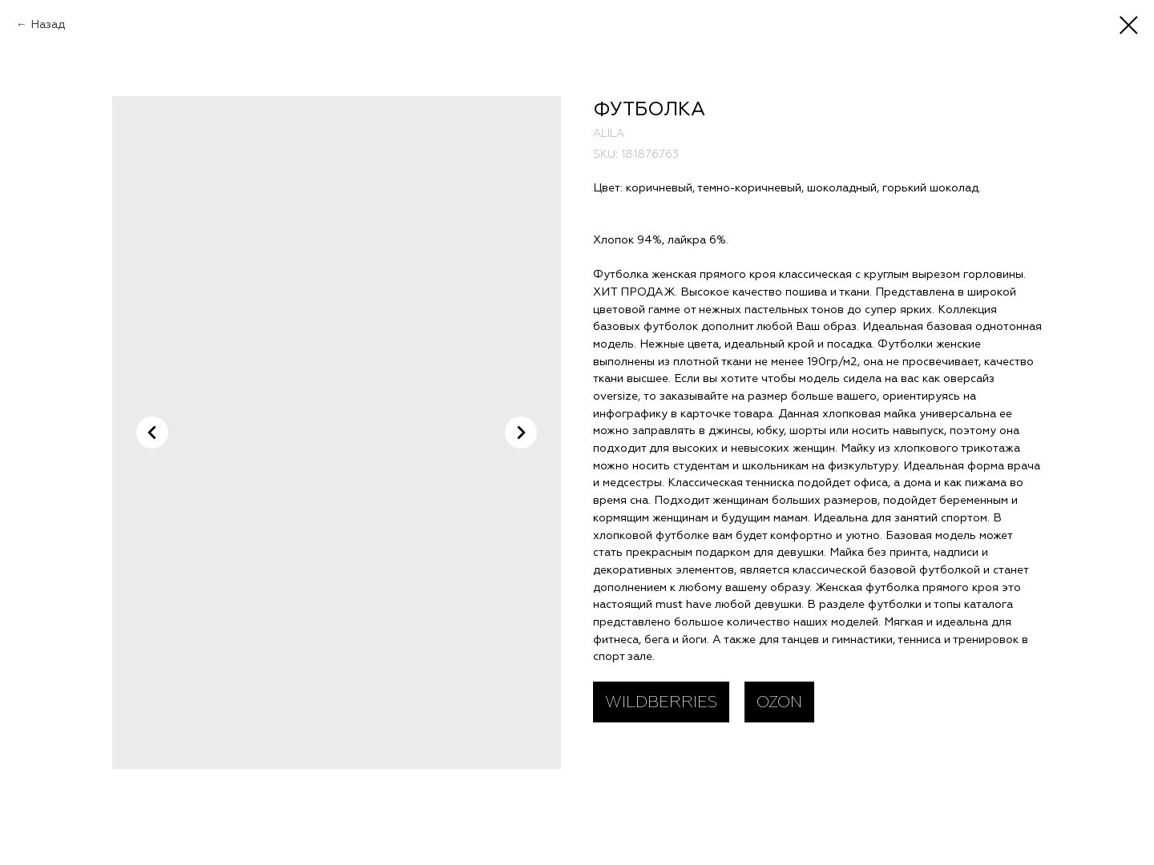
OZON (779, 702)
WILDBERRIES (661, 702)
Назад (47, 24)
